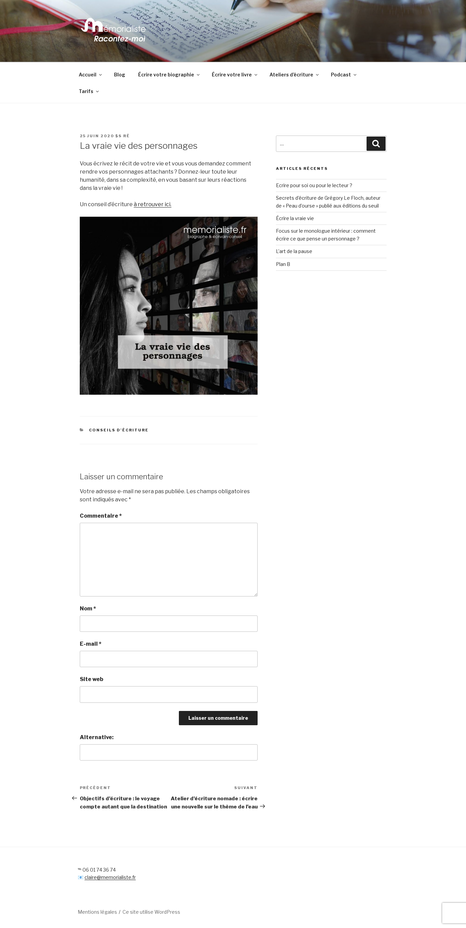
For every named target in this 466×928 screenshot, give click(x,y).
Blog (119, 74)
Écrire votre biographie (169, 74)
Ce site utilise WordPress (151, 912)
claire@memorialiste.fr (110, 877)
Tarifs (89, 91)
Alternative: (97, 737)
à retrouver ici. (152, 204)
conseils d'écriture (119, 430)
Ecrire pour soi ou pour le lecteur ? (314, 185)
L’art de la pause (294, 251)
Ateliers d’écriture (294, 74)
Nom (88, 608)
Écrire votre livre (235, 74)
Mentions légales (97, 912)
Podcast (344, 74)
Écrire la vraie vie (295, 218)
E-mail (90, 644)
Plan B (283, 264)
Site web (91, 679)
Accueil (91, 74)
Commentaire (101, 516)
